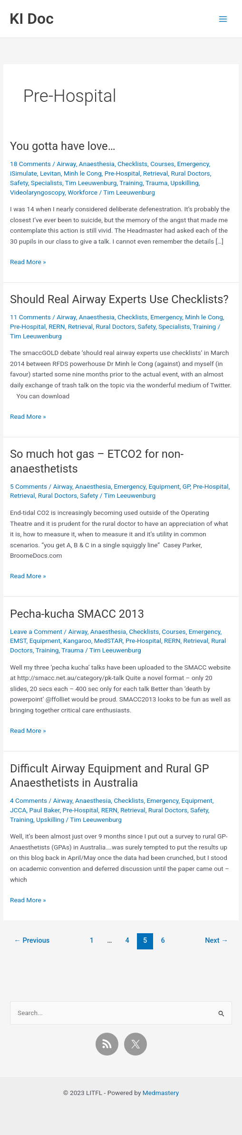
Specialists (46, 183)
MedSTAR (108, 640)
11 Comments (30, 317)
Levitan (50, 173)
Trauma (156, 183)
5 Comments (28, 486)
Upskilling (185, 183)
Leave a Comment (36, 631)
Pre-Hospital (122, 173)
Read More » (28, 262)
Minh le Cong (83, 173)
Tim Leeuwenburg (91, 183)
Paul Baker (44, 810)
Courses (162, 164)
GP (186, 486)
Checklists (132, 164)
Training (131, 183)
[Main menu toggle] (223, 19)
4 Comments (28, 800)
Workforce (82, 192)
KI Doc (32, 19)
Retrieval (155, 173)
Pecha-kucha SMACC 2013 (77, 614)
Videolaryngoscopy (37, 192)
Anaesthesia (97, 164)
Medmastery (161, 1092)
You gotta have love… (62, 146)
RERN (56, 326)
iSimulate (23, 173)
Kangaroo (77, 640)
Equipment (163, 486)
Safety (19, 183)
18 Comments (30, 164)
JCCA (18, 810)
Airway (66, 164)
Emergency (193, 164)
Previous (31, 940)
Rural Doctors (190, 173)
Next (216, 940)
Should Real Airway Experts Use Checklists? (119, 299)
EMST (18, 640)
